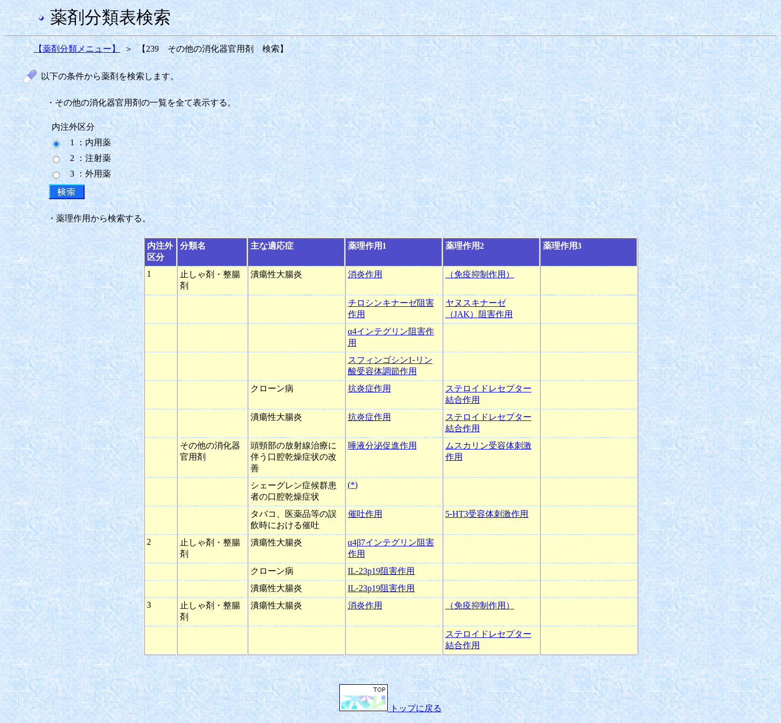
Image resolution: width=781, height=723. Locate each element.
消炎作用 (365, 274)
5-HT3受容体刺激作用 (487, 513)
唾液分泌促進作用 (382, 445)
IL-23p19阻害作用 (381, 570)
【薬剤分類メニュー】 (77, 48)
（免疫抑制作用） (479, 274)
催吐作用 (365, 513)
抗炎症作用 (369, 388)
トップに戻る (390, 708)
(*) (353, 484)
